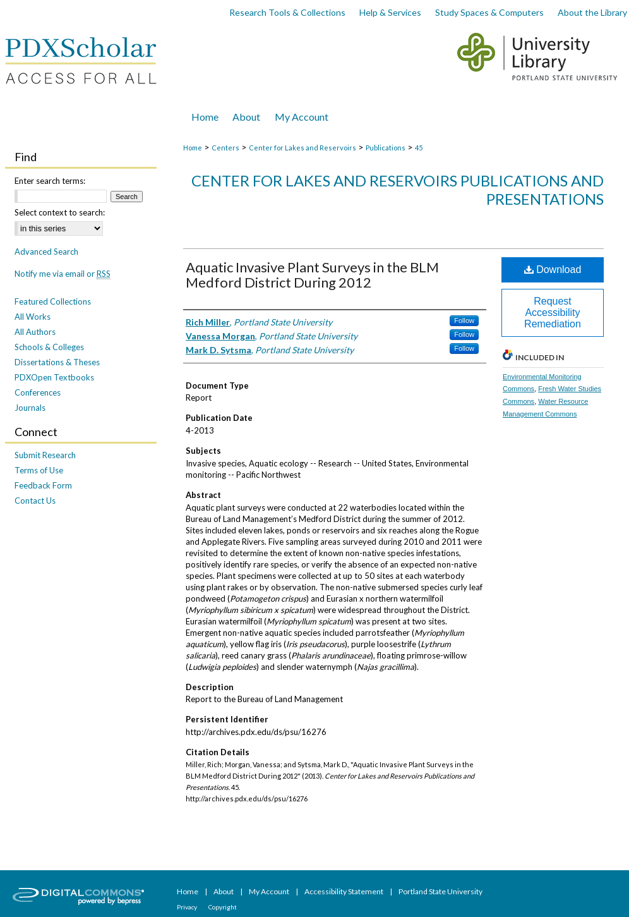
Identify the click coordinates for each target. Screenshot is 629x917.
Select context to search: (60, 212)
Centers (225, 147)
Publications (385, 147)
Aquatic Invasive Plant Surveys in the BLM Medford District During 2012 (312, 274)
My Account (270, 891)
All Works (33, 317)
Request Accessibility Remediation (552, 312)
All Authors (35, 332)
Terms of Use (39, 470)
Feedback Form (43, 485)
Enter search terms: (50, 181)
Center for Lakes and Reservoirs (302, 147)
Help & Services (390, 12)
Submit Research (45, 455)
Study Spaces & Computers (489, 12)
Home (192, 147)
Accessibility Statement (344, 891)
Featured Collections (53, 301)
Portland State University (440, 891)
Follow (464, 320)
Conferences (38, 392)
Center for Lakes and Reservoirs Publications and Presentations (397, 189)
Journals (30, 408)
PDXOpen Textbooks (54, 377)
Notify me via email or (63, 274)
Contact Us (35, 500)
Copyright (222, 907)
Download (553, 269)
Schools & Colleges (49, 347)
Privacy (187, 907)
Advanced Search (46, 251)
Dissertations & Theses (57, 362)
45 (418, 147)
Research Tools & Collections (287, 12)
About (224, 891)
